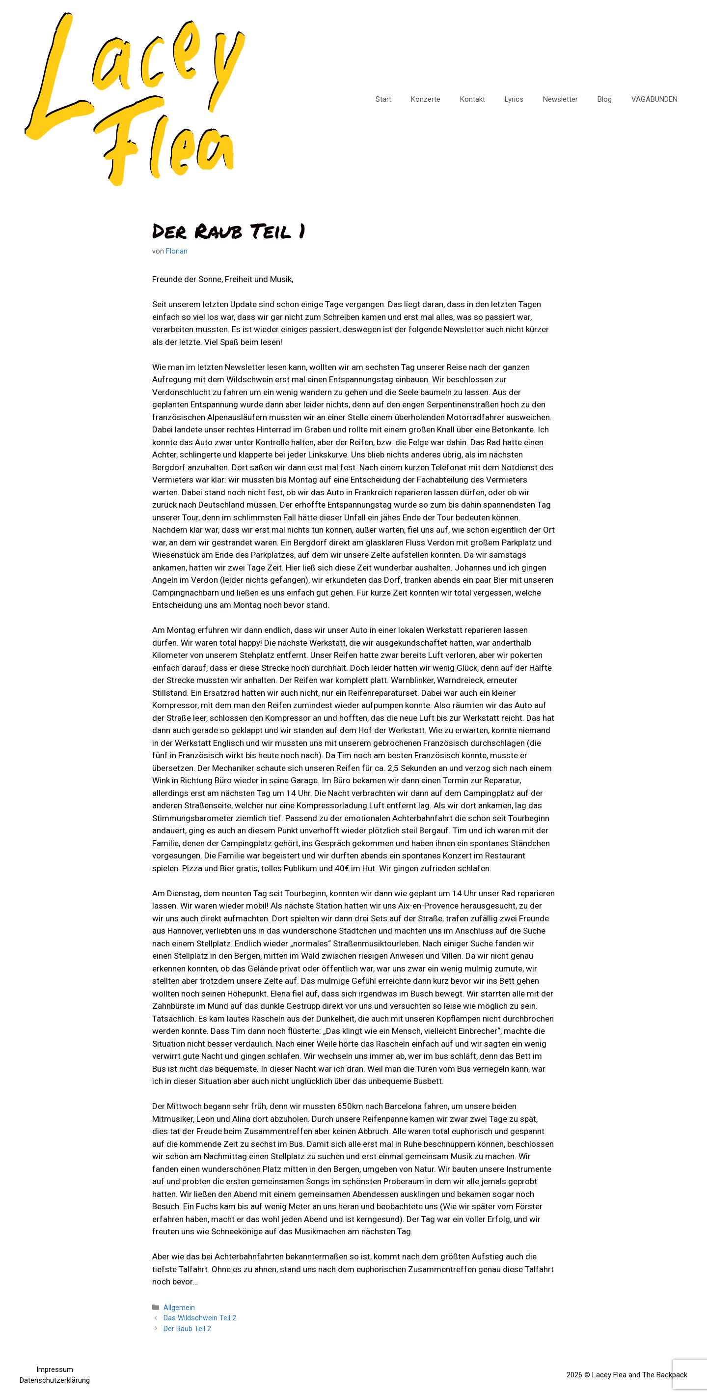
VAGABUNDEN (654, 99)
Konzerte (425, 99)
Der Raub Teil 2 (187, 1329)
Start (383, 99)
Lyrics (514, 99)
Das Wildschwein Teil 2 (199, 1318)
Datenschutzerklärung (55, 1380)
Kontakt (472, 99)
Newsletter (560, 99)
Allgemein (179, 1308)
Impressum (54, 1369)
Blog (605, 99)
